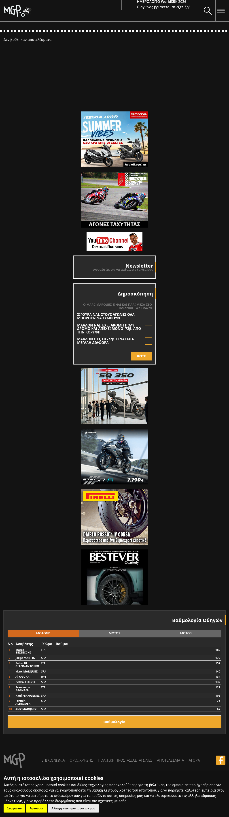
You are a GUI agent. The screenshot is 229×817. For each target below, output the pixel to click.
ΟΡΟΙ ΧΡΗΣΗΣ (81, 760)
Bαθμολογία (115, 721)
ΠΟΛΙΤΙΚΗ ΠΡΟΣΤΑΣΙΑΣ (117, 760)
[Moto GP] (62, 11)
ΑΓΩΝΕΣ (145, 760)
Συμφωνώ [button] (14, 808)
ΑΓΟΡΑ (194, 760)
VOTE (141, 356)
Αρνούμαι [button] (36, 808)
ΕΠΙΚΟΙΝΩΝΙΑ (53, 760)
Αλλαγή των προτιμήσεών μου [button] (73, 808)
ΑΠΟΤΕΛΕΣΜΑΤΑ (170, 760)
